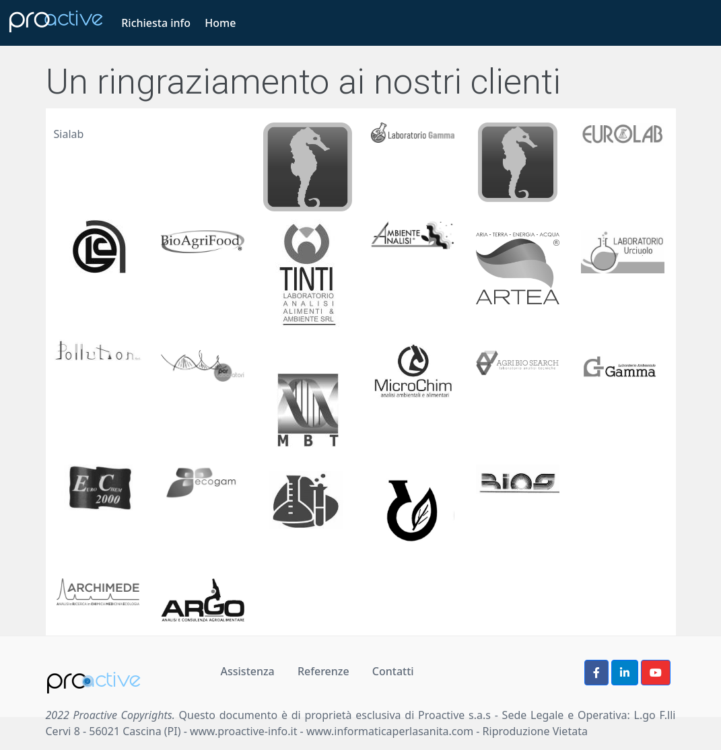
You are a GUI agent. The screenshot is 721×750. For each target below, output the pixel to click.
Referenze (323, 671)
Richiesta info (156, 22)
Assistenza (248, 671)
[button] (596, 672)
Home (220, 22)
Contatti (393, 671)
